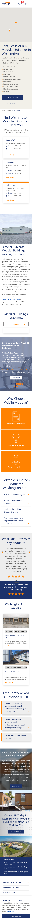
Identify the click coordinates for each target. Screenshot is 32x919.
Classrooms (7, 81)
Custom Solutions (9, 77)
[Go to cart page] (26, 4)
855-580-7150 (17, 149)
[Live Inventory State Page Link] (17, 97)
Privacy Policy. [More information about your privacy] (11, 911)
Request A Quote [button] (16, 831)
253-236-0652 (17, 170)
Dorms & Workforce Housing (12, 79)
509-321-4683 (17, 146)
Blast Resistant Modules (10, 89)
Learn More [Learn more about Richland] (9, 155)
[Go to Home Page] (5, 3)
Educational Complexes (10, 84)
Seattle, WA (10, 163)
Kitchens (6, 91)
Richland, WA (10, 140)
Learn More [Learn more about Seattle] (9, 177)
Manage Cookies (16, 916)
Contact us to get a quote (11, 299)
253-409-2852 (17, 193)
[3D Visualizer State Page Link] (17, 103)
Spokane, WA (10, 185)
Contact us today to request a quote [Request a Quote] (15, 370)
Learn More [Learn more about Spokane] (9, 200)
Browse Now (16, 786)
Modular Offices (8, 72)
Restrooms (6, 74)
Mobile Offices (7, 69)
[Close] (30, 898)
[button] (9, 30)
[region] (16, 907)
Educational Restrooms (10, 86)
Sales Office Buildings (10, 67)
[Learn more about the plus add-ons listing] (16, 377)
